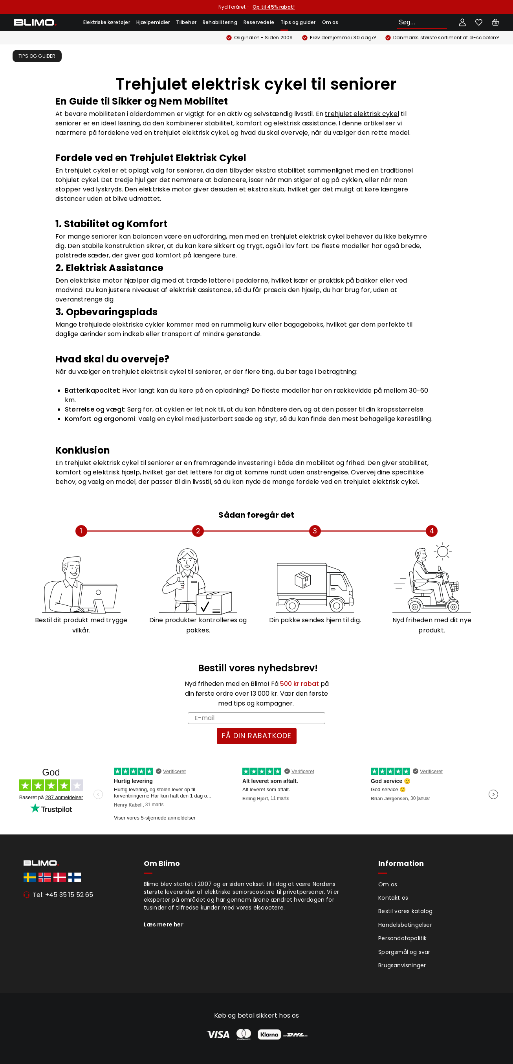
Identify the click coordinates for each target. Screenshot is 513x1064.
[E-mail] (256, 718)
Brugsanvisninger (402, 965)
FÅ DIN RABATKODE (256, 736)
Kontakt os (393, 898)
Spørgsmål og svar (404, 952)
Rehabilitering (220, 22)
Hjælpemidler (153, 22)
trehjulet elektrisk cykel (362, 113)
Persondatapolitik (402, 938)
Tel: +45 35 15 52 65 (63, 894)
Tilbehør (186, 22)
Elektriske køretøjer (106, 22)
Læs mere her (163, 924)
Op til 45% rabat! (274, 7)
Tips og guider (298, 22)
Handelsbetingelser (405, 925)
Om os (330, 22)
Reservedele (259, 22)
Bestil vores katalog (405, 911)
